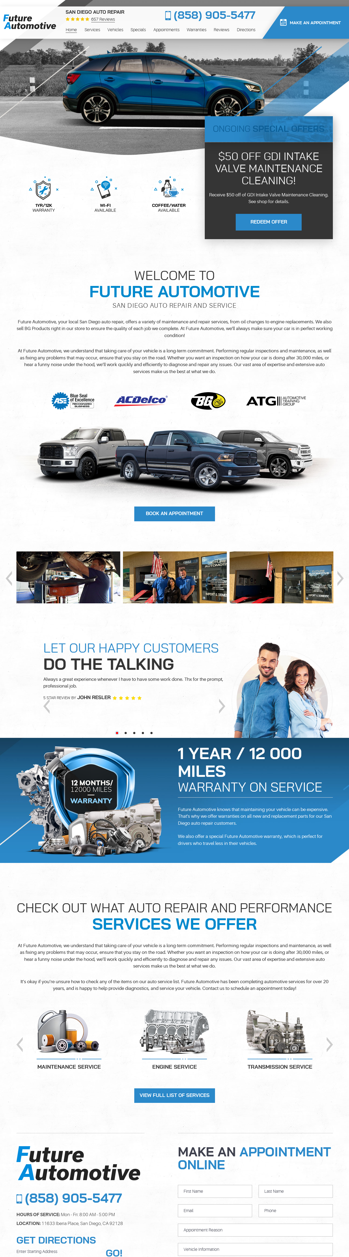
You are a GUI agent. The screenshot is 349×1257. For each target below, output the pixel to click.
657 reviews (103, 19)
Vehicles (115, 29)
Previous (9, 578)
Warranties (196, 29)
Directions (246, 29)
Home (71, 29)
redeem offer (269, 222)
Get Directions (56, 1240)
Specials (138, 29)
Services (92, 29)
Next (340, 578)
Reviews (221, 29)
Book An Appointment (174, 513)
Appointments (166, 29)
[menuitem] (71, 30)
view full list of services (175, 1095)
